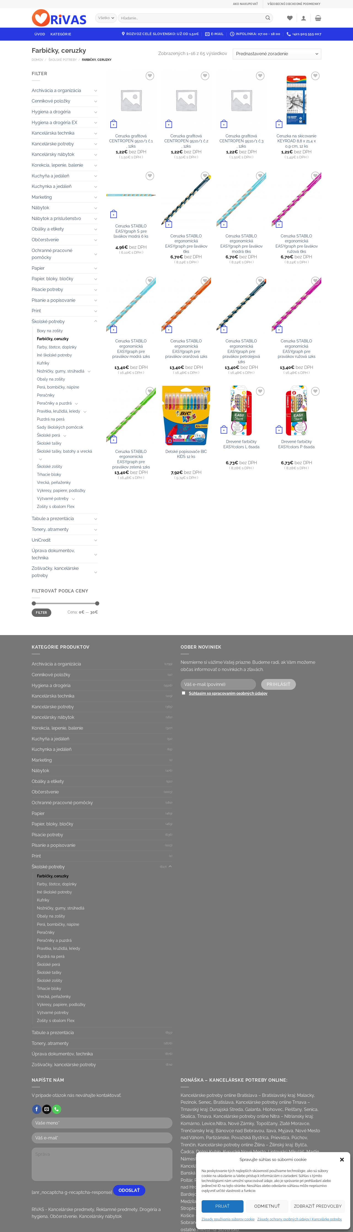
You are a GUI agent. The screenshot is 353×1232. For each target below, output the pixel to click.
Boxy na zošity (50, 330)
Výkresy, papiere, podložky (61, 490)
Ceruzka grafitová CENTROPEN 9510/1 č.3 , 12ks (241, 140)
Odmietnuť (267, 1206)
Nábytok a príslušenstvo (56, 218)
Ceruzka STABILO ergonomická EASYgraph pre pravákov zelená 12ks (131, 459)
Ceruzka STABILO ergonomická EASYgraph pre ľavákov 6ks (186, 244)
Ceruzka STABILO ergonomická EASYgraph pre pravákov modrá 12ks (131, 349)
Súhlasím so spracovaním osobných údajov (228, 693)
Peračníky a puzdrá (54, 403)
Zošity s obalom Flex (55, 506)
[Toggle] (95, 90)
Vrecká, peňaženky (54, 482)
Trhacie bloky (49, 474)
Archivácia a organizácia (56, 90)
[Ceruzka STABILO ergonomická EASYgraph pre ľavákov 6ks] (186, 200)
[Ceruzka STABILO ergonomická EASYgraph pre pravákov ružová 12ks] (296, 305)
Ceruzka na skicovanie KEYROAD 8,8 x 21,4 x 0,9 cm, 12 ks (296, 140)
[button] (342, 1159)
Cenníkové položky (51, 101)
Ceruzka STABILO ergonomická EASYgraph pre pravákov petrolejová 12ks (241, 351)
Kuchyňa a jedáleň (50, 176)
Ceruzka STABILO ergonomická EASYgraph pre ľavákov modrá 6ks (241, 244)
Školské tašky (49, 443)
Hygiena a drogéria (51, 111)
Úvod (39, 34)
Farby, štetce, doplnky (57, 347)
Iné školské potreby (54, 355)
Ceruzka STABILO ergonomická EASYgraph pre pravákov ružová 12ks (296, 349)
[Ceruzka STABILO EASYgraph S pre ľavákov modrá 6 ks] (131, 195)
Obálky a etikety (48, 229)
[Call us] (56, 1109)
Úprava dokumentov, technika (53, 554)
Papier (38, 268)
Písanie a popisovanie (53, 300)
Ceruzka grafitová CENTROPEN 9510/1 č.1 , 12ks (131, 140)
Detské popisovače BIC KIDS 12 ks (186, 454)
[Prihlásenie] (303, 18)
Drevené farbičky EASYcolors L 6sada (241, 444)
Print (36, 310)
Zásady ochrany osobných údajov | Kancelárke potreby (299, 1219)
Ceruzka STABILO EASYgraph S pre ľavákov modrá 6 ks (131, 231)
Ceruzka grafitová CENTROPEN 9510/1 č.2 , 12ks (186, 140)
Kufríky (43, 363)
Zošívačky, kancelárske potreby (55, 572)
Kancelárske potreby (53, 143)
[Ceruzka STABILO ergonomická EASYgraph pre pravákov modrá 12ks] (131, 305)
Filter (41, 613)
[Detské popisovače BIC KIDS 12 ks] (186, 415)
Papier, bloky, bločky (52, 278)
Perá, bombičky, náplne (58, 387)
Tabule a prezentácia (53, 518)
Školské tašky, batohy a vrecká (64, 451)
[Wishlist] (290, 18)
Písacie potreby (47, 289)
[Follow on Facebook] (36, 1109)
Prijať (222, 1206)
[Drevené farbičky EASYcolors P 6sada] (296, 410)
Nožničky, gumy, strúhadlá (60, 371)
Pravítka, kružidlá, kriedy (58, 411)
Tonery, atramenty (50, 529)
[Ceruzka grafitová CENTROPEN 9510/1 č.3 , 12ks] (241, 100)
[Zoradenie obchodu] (277, 54)
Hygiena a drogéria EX (54, 122)
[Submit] (267, 18)
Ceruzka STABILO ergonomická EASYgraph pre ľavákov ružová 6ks (297, 244)
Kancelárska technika (53, 133)
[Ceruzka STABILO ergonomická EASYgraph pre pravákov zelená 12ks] (131, 415)
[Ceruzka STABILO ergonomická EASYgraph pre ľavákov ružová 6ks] (296, 200)
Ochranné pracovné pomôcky (52, 254)
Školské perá (48, 435)
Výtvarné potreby (53, 498)
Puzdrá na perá (51, 419)
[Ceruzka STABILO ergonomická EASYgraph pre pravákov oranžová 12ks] (186, 305)
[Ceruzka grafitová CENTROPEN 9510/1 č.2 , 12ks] (186, 100)
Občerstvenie (45, 239)
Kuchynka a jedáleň (51, 186)
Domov (37, 60)
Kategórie (60, 34)
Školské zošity (49, 466)
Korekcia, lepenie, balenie (57, 165)
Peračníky (46, 395)
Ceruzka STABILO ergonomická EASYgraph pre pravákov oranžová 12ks (186, 349)
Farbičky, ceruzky (53, 338)
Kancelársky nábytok (53, 154)
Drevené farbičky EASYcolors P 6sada (296, 444)
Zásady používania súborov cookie (228, 1219)
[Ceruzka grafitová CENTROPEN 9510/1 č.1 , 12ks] (131, 100)
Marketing (42, 197)
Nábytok (40, 207)
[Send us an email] (46, 1109)
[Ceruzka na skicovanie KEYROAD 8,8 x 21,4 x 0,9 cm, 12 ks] (296, 100)
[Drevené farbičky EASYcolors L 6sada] (241, 410)
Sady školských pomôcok (60, 427)
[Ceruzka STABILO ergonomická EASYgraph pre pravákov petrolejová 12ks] (241, 305)
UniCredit (41, 540)
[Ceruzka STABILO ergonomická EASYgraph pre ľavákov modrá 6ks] (241, 200)
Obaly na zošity (51, 379)
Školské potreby (63, 60)
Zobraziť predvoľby (318, 1206)
